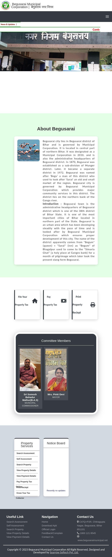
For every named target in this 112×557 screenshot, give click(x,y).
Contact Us (47, 537)
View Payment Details (17, 537)
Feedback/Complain (52, 533)
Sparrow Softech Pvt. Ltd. (64, 552)
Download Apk (49, 525)
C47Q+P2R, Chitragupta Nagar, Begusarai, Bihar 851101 (91, 525)
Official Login (48, 529)
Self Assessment (15, 525)
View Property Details (17, 533)
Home (45, 521)
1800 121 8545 (86, 533)
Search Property (15, 529)
